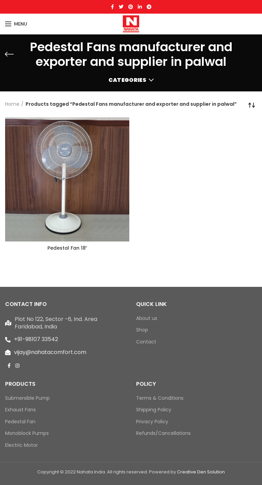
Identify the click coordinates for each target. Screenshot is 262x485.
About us (146, 318)
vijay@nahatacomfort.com (50, 352)
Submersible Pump (27, 398)
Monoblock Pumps (27, 433)
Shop (142, 330)
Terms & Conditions (160, 398)
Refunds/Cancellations (163, 433)
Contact (146, 342)
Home (12, 104)
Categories (127, 80)
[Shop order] (252, 105)
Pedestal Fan (20, 421)
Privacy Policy (152, 421)
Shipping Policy (153, 410)
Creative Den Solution (201, 472)
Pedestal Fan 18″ (67, 248)
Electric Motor (21, 445)
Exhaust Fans (20, 410)
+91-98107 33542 (36, 339)
